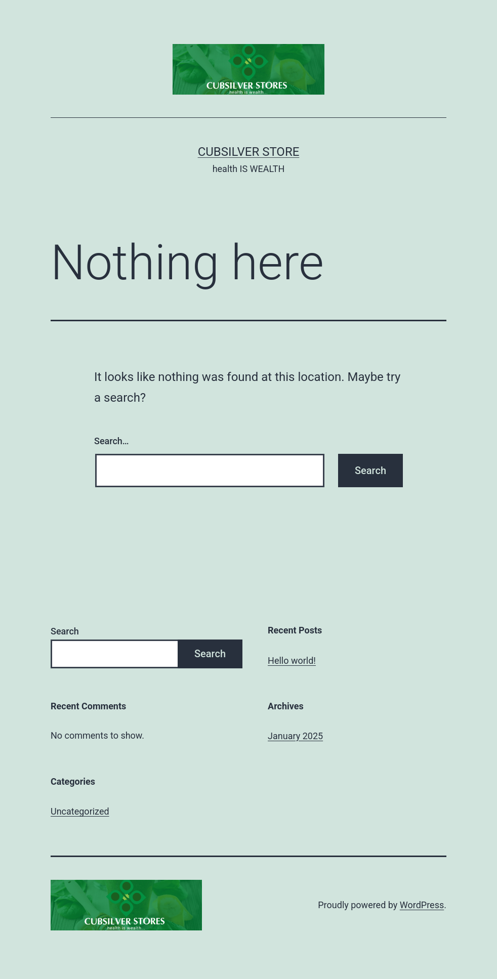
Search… (111, 441)
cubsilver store (249, 152)
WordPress (422, 905)
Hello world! (292, 660)
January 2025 (295, 736)
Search (65, 631)
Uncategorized (80, 811)
